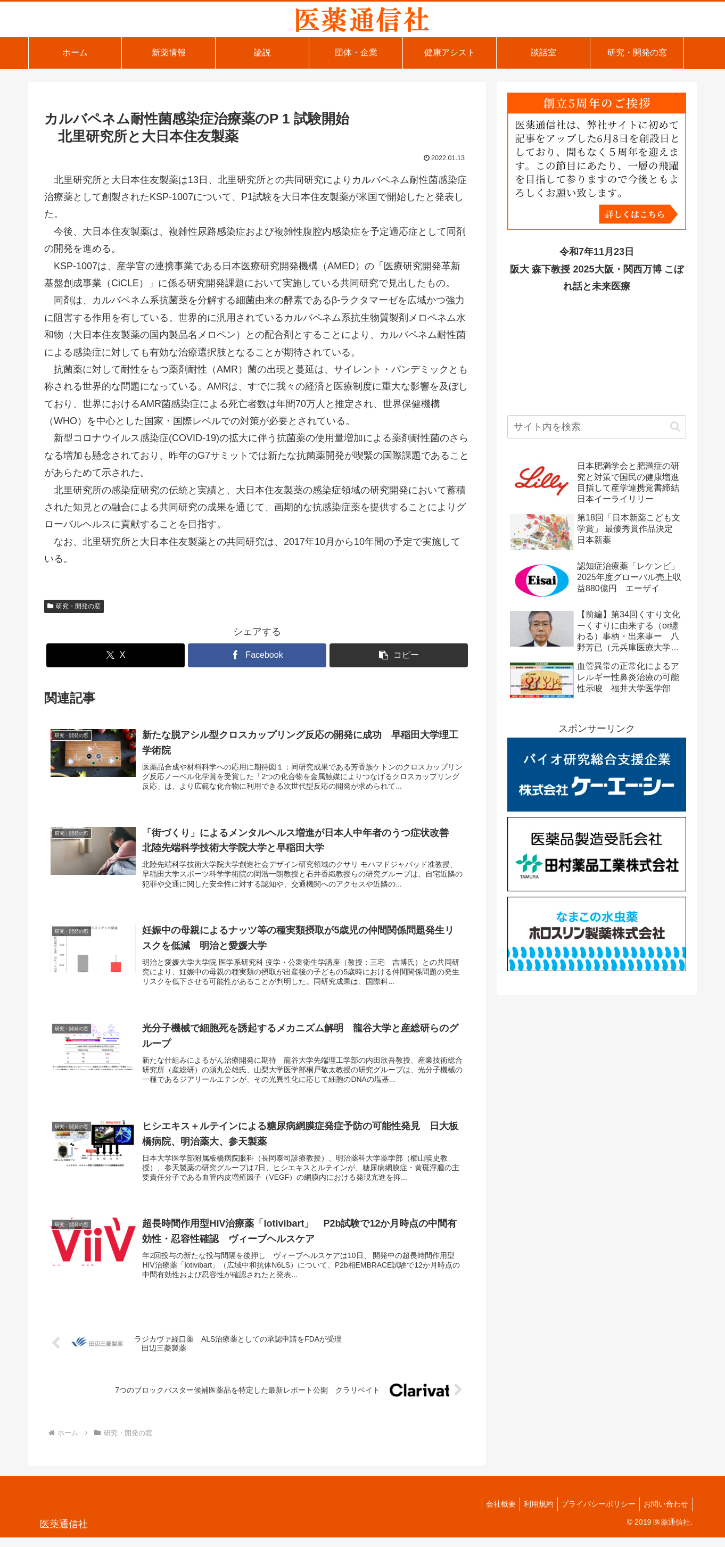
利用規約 (530, 1513)
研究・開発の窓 (74, 606)
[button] (398, 655)
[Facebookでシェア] (257, 655)
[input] (596, 427)
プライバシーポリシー (593, 1513)
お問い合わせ (664, 1513)
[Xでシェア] (115, 655)
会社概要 (489, 1513)
